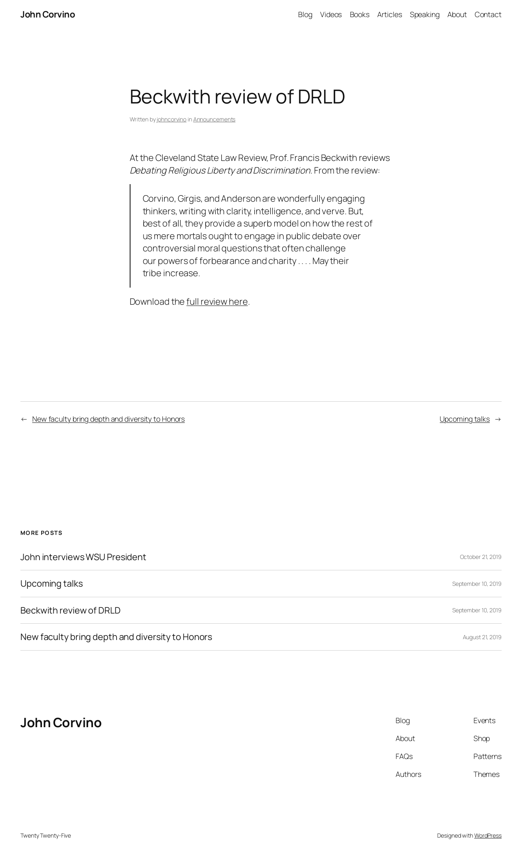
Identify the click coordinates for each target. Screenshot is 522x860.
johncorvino (171, 119)
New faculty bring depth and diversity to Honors (108, 419)
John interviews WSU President (83, 557)
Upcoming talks (465, 419)
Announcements (214, 119)
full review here (217, 301)
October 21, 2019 (481, 557)
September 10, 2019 (477, 583)
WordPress (488, 835)
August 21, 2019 (482, 637)
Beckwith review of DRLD (70, 610)
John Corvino (47, 14)
